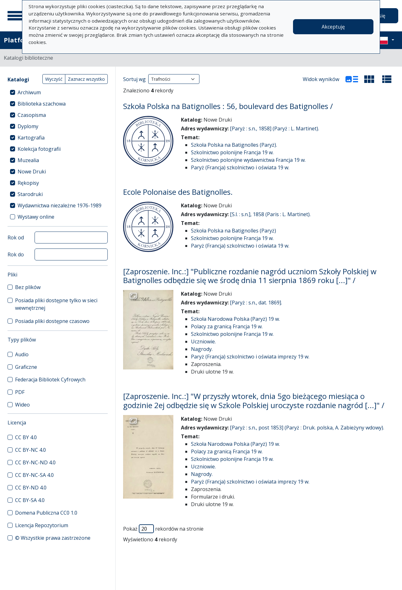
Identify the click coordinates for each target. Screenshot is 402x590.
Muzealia (28, 160)
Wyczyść (53, 79)
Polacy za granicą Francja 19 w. (227, 326)
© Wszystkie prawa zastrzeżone (52, 537)
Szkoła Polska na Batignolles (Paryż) (233, 230)
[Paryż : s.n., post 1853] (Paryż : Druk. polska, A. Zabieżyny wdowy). (307, 427)
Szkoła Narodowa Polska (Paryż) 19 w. (235, 318)
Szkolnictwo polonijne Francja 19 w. (232, 152)
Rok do (16, 254)
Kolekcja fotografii (39, 148)
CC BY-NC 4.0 (30, 449)
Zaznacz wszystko (86, 79)
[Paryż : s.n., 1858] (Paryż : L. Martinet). (274, 128)
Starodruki (30, 194)
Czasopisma (32, 115)
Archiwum (29, 92)
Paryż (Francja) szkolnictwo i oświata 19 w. (240, 167)
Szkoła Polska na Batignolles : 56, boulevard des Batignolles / (228, 106)
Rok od (16, 237)
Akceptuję (333, 26)
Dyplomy (28, 126)
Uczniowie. (203, 341)
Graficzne (26, 366)
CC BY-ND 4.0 (30, 487)
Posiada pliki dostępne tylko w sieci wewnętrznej (56, 304)
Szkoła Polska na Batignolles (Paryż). (234, 144)
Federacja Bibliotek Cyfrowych (50, 379)
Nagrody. (202, 349)
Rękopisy (28, 182)
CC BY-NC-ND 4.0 (35, 462)
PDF (19, 392)
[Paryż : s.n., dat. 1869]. (256, 302)
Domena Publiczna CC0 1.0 (46, 512)
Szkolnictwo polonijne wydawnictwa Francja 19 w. (248, 159)
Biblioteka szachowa (42, 103)
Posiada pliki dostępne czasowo (52, 321)
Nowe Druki (32, 171)
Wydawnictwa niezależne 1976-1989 (59, 205)
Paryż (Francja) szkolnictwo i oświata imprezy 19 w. (250, 356)
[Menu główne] (15, 16)
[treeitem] (58, 92)
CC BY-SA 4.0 (30, 500)
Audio (22, 354)
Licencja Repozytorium (41, 525)
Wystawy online (36, 216)
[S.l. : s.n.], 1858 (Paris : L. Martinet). (270, 214)
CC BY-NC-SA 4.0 (34, 475)
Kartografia (31, 137)
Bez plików (28, 287)
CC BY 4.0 (26, 437)
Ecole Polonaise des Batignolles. (178, 192)
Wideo (22, 404)
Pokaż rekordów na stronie (163, 528)
